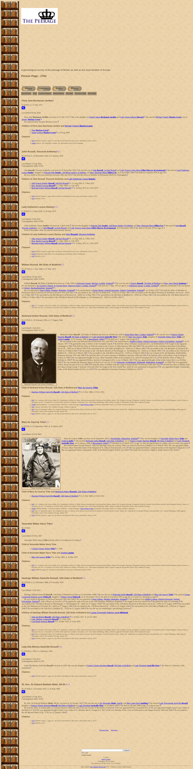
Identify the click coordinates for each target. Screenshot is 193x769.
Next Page (92, 93)
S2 (33, 409)
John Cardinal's (94, 767)
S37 (33, 141)
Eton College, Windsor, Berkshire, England (57, 290)
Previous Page (80, 93)
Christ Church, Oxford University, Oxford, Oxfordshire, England (118, 290)
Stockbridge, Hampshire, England (124, 438)
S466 (33, 143)
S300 (33, 404)
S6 (33, 305)
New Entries (26, 93)
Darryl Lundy (106, 759)
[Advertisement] (106, 47)
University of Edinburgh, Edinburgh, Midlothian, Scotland (140, 362)
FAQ (34, 93)
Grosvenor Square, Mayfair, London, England (95, 283)
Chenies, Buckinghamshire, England (38, 288)
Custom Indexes (45, 93)
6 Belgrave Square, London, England (143, 286)
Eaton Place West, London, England (139, 334)
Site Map (69, 93)
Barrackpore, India (96, 339)
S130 (33, 254)
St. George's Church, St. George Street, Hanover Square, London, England (66, 286)
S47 (33, 570)
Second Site (102, 767)
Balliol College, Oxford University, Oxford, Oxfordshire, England (156, 341)
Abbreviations (58, 93)
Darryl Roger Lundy (86, 404)
